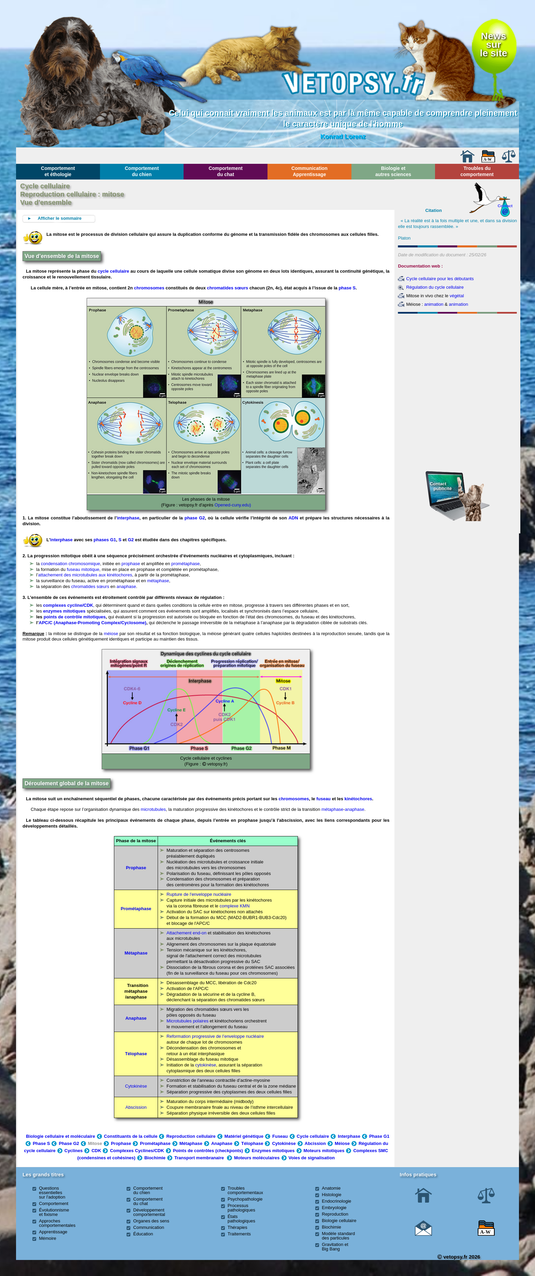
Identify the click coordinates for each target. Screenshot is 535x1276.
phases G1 (104, 539)
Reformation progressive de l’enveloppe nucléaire (215, 1036)
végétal (457, 295)
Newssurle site (493, 44)
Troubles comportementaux (245, 1190)
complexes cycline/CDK (68, 605)
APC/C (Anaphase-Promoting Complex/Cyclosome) (92, 622)
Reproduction (335, 1214)
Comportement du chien (142, 171)
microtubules (153, 809)
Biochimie (154, 1157)
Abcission (315, 1143)
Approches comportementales (57, 1223)
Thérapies (237, 1227)
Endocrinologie (336, 1201)
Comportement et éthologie (58, 171)
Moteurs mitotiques (324, 1150)
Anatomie (331, 1188)
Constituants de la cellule (131, 1136)
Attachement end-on (186, 932)
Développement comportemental (149, 1212)
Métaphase (136, 953)
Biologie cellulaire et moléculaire (60, 1136)
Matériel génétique (244, 1136)
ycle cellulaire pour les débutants (441, 278)
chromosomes (149, 287)
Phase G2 (69, 1143)
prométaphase (185, 563)
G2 (131, 539)
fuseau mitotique (83, 569)
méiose (111, 633)
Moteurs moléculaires (257, 1157)
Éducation (143, 1233)
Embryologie (334, 1207)
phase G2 (195, 517)
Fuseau (280, 1136)
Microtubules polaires (187, 1020)
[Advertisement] (457, 353)
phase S (347, 287)
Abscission (135, 1107)
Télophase (136, 1053)
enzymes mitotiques (65, 611)
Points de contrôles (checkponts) (208, 1150)
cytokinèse (205, 1064)
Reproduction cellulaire (190, 1136)
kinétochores (358, 798)
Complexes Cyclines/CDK (137, 1150)
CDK (96, 1150)
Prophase (136, 867)
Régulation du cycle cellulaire (434, 287)
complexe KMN (234, 905)
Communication (148, 1227)
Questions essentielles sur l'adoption (52, 1193)
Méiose (342, 1143)
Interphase (349, 1136)
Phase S (41, 1143)
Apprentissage (53, 1231)
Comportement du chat (225, 171)
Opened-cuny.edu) (233, 504)
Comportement (53, 1203)
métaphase (158, 580)
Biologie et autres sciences (393, 171)
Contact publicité (441, 486)
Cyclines (73, 1150)
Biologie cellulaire (339, 1220)
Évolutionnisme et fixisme (54, 1212)
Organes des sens (151, 1220)
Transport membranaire (199, 1157)
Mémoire (47, 1238)
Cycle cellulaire (313, 1136)
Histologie (331, 1194)
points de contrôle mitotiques (75, 616)
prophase (130, 563)
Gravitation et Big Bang (335, 1246)
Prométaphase (136, 908)
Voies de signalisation (312, 1157)
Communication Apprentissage (309, 171)
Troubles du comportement (477, 171)
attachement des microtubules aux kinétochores (85, 574)
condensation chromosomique (70, 563)
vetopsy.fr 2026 (458, 1257)
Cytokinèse (136, 1086)
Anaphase (221, 1143)
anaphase (126, 586)
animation (433, 304)
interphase (128, 517)
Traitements (239, 1233)
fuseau (323, 798)
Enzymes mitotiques (273, 1150)
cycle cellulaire (113, 271)
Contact (505, 205)
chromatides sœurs (227, 287)
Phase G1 (379, 1136)
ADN (293, 517)
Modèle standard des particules (338, 1236)
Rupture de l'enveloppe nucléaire (199, 894)
